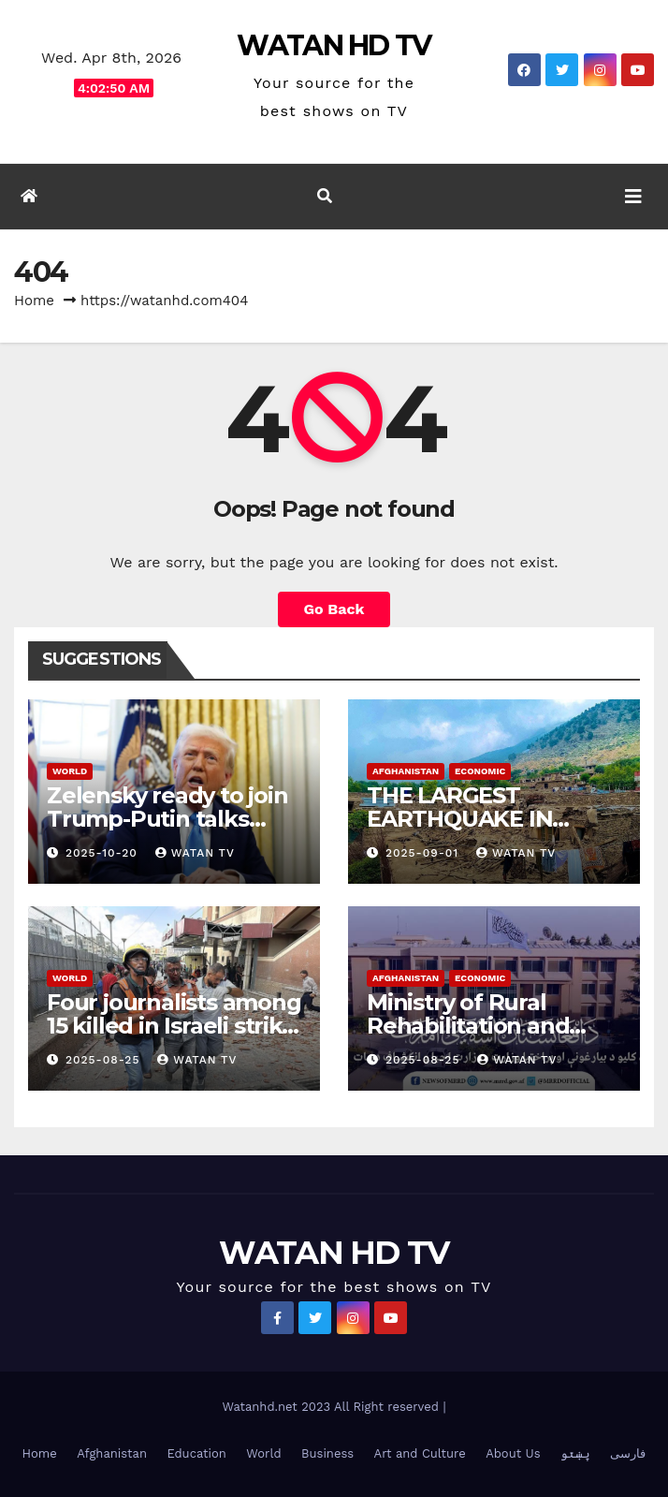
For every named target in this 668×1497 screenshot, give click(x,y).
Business (327, 1453)
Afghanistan (405, 771)
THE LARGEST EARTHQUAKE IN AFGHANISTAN (459, 819)
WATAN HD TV (333, 45)
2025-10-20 (103, 852)
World (69, 771)
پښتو (575, 1453)
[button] (324, 196)
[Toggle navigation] (633, 196)
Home (34, 300)
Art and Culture (420, 1453)
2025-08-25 (104, 1059)
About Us (513, 1453)
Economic (480, 771)
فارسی (628, 1453)
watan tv (195, 852)
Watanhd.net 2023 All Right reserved (332, 1407)
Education (196, 1453)
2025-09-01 (424, 852)
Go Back (334, 609)
